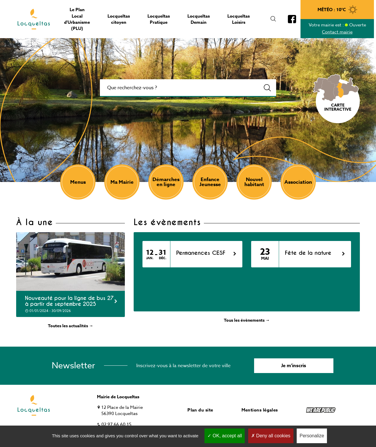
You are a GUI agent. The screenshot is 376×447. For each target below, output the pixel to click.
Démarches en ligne (165, 182)
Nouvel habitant (254, 182)
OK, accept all (224, 435)
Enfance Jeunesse (210, 182)
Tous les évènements (247, 320)
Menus (78, 182)
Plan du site (200, 410)
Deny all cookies (271, 435)
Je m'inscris (293, 365)
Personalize (312, 435)
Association (298, 182)
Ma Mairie (122, 182)
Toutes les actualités (70, 326)
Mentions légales (259, 410)
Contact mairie (337, 32)
